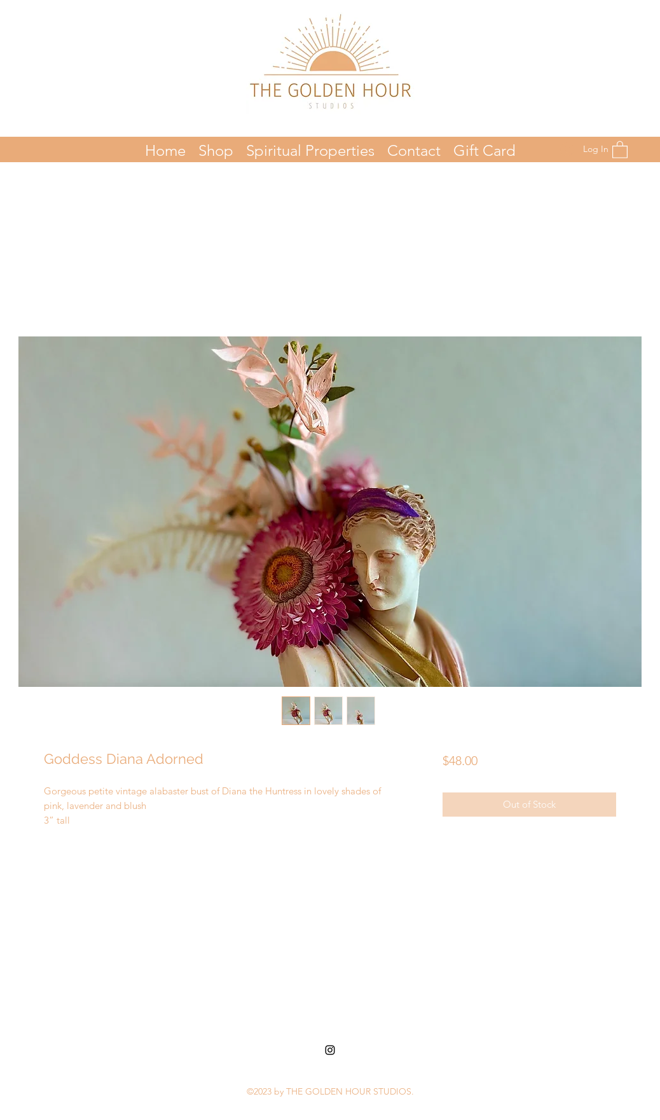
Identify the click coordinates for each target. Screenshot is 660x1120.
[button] (620, 149)
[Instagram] (330, 1050)
